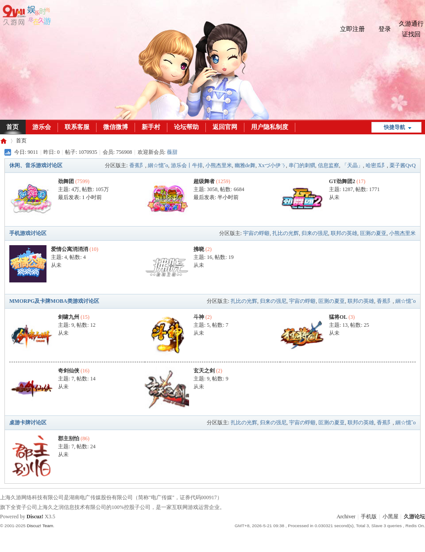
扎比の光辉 (285, 233)
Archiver (345, 516)
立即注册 (352, 29)
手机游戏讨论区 (27, 233)
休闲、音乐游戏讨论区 (35, 165)
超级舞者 (204, 181)
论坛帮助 (186, 127)
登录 (385, 29)
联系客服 (77, 127)
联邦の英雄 (344, 233)
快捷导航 (394, 127)
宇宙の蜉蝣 (256, 233)
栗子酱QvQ (403, 165)
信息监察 (328, 165)
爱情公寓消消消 (69, 249)
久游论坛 (3, 140)
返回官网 (224, 127)
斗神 (198, 317)
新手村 (151, 127)
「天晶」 (352, 165)
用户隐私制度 (269, 127)
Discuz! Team (40, 525)
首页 (21, 140)
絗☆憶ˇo (158, 165)
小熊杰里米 (218, 165)
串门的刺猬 (302, 165)
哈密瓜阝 (376, 165)
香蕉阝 (137, 165)
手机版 (369, 516)
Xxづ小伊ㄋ (272, 165)
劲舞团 (66, 181)
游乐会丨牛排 (187, 165)
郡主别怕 (68, 438)
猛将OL (338, 317)
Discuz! (35, 516)
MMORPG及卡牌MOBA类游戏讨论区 (54, 301)
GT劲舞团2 (342, 181)
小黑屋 (390, 516)
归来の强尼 (314, 233)
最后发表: (80, 197)
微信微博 (115, 127)
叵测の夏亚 (373, 233)
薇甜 (172, 152)
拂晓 (198, 249)
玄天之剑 (204, 371)
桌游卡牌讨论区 (27, 422)
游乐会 (41, 127)
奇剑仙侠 (68, 371)
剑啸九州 (68, 317)
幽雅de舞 (245, 165)
